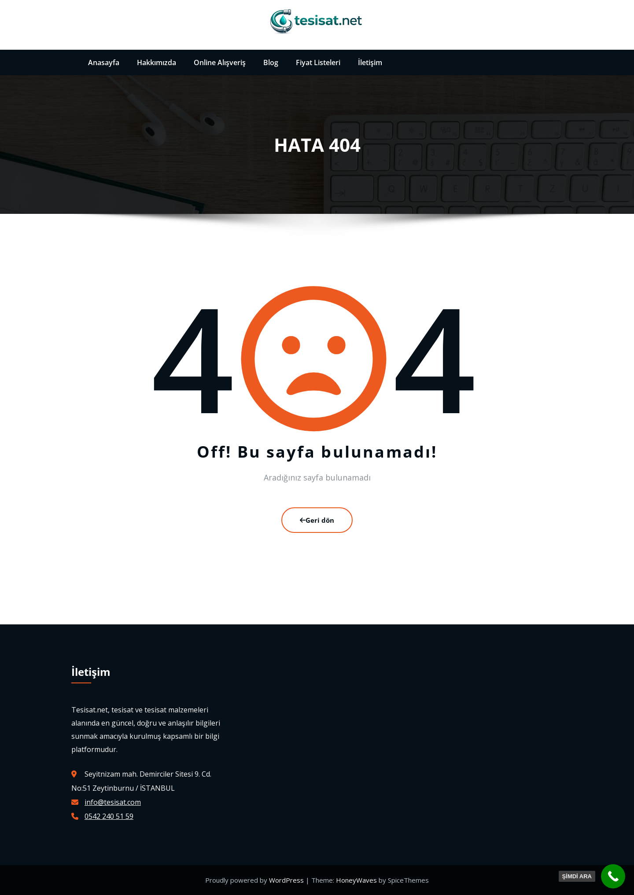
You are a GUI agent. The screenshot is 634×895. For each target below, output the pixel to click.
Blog (270, 62)
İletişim (370, 62)
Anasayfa (103, 62)
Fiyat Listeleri (318, 62)
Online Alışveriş (220, 62)
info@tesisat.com (113, 802)
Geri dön (317, 520)
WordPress (287, 880)
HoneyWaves (356, 880)
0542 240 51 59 (109, 816)
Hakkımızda (156, 62)
